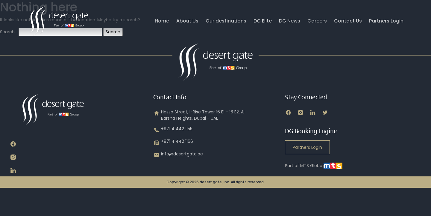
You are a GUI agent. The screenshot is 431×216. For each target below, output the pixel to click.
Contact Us (348, 20)
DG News (289, 20)
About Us (187, 20)
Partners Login (386, 20)
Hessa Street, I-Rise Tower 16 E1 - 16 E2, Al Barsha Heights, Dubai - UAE (199, 115)
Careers (317, 20)
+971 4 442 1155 (172, 130)
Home (162, 20)
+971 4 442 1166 (173, 142)
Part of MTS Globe (313, 166)
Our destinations (226, 20)
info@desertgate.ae (178, 155)
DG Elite (263, 20)
